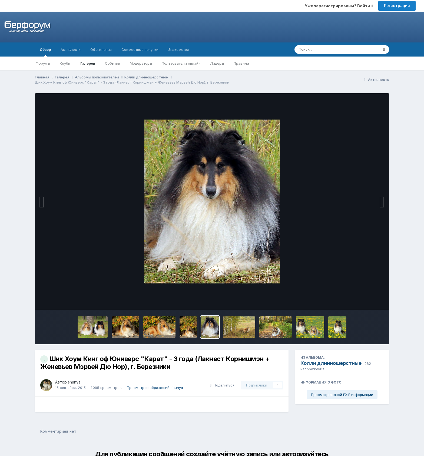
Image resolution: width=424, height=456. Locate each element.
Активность (71, 49)
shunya (74, 382)
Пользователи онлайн (181, 63)
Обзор (45, 52)
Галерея (87, 63)
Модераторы (141, 63)
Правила (241, 63)
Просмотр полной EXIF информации (342, 394)
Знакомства (178, 49)
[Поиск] (326, 49)
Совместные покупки (139, 49)
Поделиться (222, 385)
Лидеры (217, 63)
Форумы (43, 63)
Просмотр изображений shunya (155, 387)
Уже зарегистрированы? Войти (339, 6)
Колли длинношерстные (331, 363)
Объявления (101, 49)
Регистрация (397, 5)
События (112, 63)
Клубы (65, 63)
